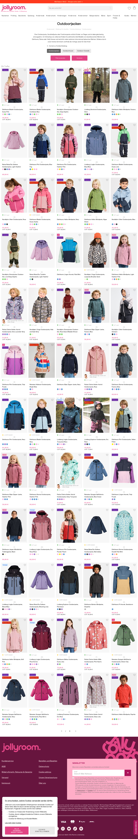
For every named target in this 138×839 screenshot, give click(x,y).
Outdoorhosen (68, 51)
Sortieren (79, 58)
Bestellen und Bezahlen (48, 761)
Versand (5, 777)
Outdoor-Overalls (83, 51)
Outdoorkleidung (75, 29)
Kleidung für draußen (62, 29)
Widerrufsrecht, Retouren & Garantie (17, 772)
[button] (129, 8)
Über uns (42, 783)
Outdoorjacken (86, 29)
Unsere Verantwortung (48, 777)
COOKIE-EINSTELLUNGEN (42, 830)
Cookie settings (45, 772)
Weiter (75, 731)
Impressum (6, 783)
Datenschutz (44, 766)
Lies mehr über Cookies (13, 823)
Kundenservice (8, 761)
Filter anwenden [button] (60, 58)
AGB (4, 766)
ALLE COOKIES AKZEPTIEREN (17, 830)
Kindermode (50, 29)
